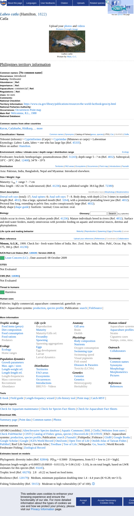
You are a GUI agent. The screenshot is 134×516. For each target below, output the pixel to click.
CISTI (28, 434)
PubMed (5, 444)
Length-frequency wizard (39, 398)
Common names (56, 134)
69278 (26, 472)
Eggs (110, 231)
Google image (71, 29)
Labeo (5, 14)
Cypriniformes (33, 139)
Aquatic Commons (72, 430)
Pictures (59, 29)
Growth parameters (13, 362)
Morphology (110, 192)
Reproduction (90, 231)
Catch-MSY (98, 398)
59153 (35, 483)
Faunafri (125, 166)
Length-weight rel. (12, 369)
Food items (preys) (12, 326)
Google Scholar (9, 440)
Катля (3, 128)
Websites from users (113, 430)
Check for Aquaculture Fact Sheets (97, 409)
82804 (43, 459)
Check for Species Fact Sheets (58, 409)
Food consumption (12, 333)
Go (94, 444)
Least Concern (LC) (16, 257)
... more (38, 128)
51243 (72, 157)
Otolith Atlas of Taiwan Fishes (109, 440)
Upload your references (83, 239)
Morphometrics (122, 192)
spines (41, 196)
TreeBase (56, 444)
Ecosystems (81, 166)
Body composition (84, 341)
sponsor (120, 14)
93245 (39, 468)
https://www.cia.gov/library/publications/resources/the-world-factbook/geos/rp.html (70, 103)
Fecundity (117, 231)
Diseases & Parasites (86, 365)
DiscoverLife (81, 434)
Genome (79, 376)
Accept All (83, 501)
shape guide (22, 207)
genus (93, 134)
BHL (88, 430)
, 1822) (41, 14)
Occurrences (22, 109)
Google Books (122, 437)
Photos (57, 419)
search (83, 308)
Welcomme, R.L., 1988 (24, 113)
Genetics (79, 379)
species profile (55, 308)
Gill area (79, 326)
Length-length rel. (12, 372)
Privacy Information (42, 509)
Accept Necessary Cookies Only (107, 501)
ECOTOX (96, 434)
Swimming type (83, 351)
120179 (23, 477)
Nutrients (79, 344)
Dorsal (4, 196)
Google (24, 440)
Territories (59, 166)
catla (15, 14)
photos (68, 26)
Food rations (9, 336)
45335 (76, 142)
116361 (15, 276)
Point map (35, 109)
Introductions (115, 166)
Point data (25, 419)
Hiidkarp (27, 128)
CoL (112, 134)
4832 (111, 157)
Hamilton (24, 146)
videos (81, 26)
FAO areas (69, 166)
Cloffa (126, 134)
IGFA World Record (41, 440)
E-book (4, 398)
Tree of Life (70, 444)
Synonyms (69, 134)
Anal (34, 196)
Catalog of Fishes (44, 434)
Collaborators (123, 239)
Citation (64, 3)
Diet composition (11, 329)
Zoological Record (34, 447)
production (39, 308)
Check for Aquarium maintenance (19, 409)
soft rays (13, 196)
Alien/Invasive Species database (41, 430)
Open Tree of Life (79, 440)
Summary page (8, 419)
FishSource (95, 308)
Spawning (102, 231)
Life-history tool (65, 398)
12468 (25, 160)
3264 (65, 200)
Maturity (80, 231)
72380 (109, 185)
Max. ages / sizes (11, 365)
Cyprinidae (60, 139)
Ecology (125, 152)
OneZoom (61, 440)
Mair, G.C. (72, 56)
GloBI (108, 437)
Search (101, 444)
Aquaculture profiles (122, 329)
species (100, 134)
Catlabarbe (14, 128)
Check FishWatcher (11, 434)
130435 (33, 253)
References (100, 239)
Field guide (16, 398)
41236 (56, 185)
